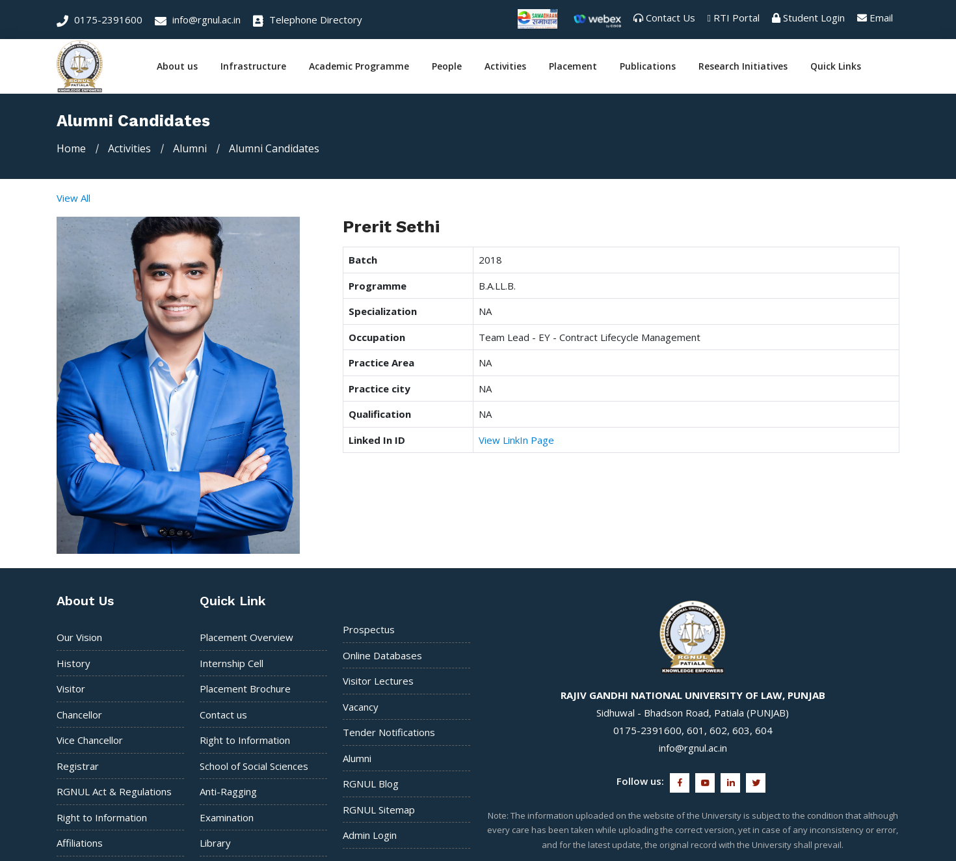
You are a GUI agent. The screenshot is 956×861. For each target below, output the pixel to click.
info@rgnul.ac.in (198, 19)
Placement (573, 66)
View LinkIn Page (516, 439)
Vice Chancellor (90, 739)
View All (73, 197)
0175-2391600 (99, 19)
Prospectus (369, 629)
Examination (227, 816)
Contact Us (670, 17)
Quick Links (835, 66)
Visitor (71, 688)
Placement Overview (246, 637)
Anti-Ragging (228, 791)
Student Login (814, 17)
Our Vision (79, 637)
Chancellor (79, 713)
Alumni (357, 757)
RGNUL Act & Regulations (114, 791)
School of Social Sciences (254, 765)
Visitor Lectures (378, 680)
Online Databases (382, 654)
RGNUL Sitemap (379, 808)
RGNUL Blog (371, 783)
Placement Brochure (245, 688)
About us (177, 66)
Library (215, 842)
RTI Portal (736, 17)
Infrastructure (253, 66)
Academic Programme (359, 66)
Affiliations (80, 842)
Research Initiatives (743, 66)
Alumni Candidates (274, 148)
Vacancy (360, 706)
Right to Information (102, 816)
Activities (505, 66)
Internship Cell (231, 662)
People (447, 66)
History (73, 662)
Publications (648, 66)
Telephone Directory (307, 19)
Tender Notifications (389, 732)
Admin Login (370, 834)
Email (881, 17)
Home (71, 148)
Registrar (78, 765)
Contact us (223, 713)
